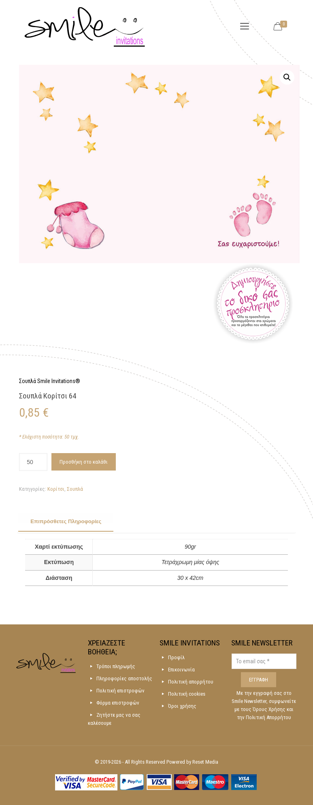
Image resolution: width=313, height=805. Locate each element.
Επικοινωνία (181, 670)
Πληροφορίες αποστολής (124, 678)
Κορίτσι (55, 489)
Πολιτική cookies (186, 694)
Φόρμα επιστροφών (117, 703)
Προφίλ (176, 657)
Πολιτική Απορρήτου (268, 717)
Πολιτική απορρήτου (190, 682)
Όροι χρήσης (182, 706)
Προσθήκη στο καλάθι (84, 462)
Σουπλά (75, 489)
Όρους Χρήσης (270, 709)
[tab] (65, 522)
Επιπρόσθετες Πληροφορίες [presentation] (65, 521)
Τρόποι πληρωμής (115, 666)
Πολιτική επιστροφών (120, 691)
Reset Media (205, 762)
